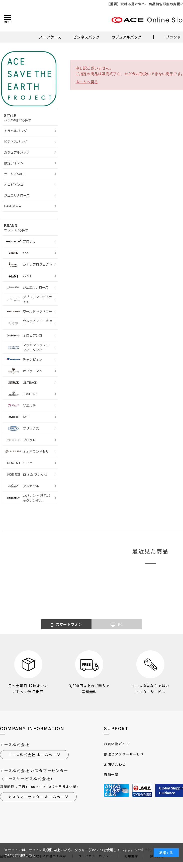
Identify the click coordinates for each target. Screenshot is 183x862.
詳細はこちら (25, 854)
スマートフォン (66, 625)
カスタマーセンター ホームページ (38, 796)
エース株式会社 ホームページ (34, 754)
